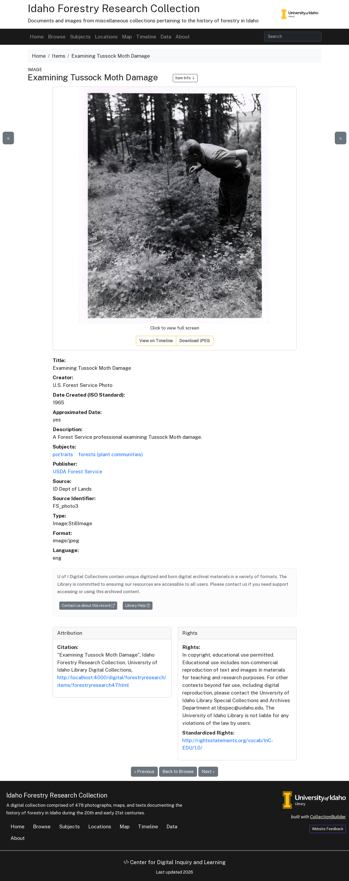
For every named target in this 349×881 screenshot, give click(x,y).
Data (165, 37)
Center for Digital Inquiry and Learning (175, 862)
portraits (63, 454)
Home (37, 37)
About (182, 37)
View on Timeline (156, 340)
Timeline (146, 37)
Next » (208, 771)
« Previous (144, 771)
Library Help (137, 605)
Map (127, 37)
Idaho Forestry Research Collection (114, 8)
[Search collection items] (293, 37)
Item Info (185, 78)
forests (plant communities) (110, 454)
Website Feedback (327, 829)
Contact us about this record (88, 605)
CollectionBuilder (328, 816)
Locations (106, 37)
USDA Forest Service (77, 471)
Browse (57, 37)
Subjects (80, 37)
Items (58, 56)
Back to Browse (178, 771)
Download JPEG (194, 340)
